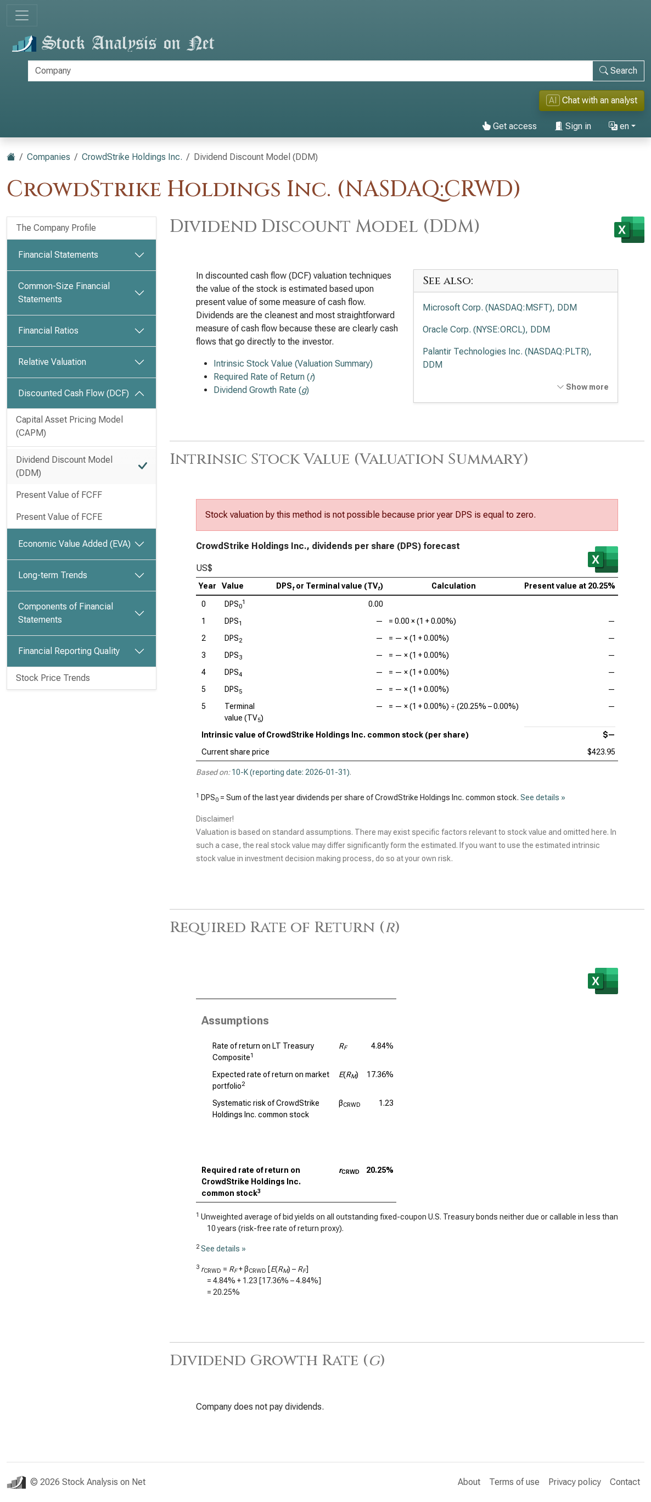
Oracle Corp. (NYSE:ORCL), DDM (486, 329)
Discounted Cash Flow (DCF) (73, 393)
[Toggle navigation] (22, 15)
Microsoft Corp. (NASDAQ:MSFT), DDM (500, 307)
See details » (542, 797)
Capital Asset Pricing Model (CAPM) (69, 426)
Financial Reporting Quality (69, 651)
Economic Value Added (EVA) (74, 544)
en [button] (619, 126)
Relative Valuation (52, 362)
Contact (625, 1482)
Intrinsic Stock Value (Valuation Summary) (293, 363)
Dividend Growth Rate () (261, 390)
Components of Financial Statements (65, 613)
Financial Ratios (48, 330)
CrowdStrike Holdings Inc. (132, 157)
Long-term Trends (52, 575)
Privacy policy (574, 1482)
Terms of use (514, 1482)
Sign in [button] (572, 126)
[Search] (310, 70)
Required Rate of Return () (264, 377)
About (469, 1482)
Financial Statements (58, 255)
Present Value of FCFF (59, 495)
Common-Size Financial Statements (64, 292)
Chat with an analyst (591, 100)
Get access (509, 126)
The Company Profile (56, 228)
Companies (48, 157)
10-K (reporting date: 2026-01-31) (291, 772)
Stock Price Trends (53, 678)
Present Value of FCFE (59, 517)
